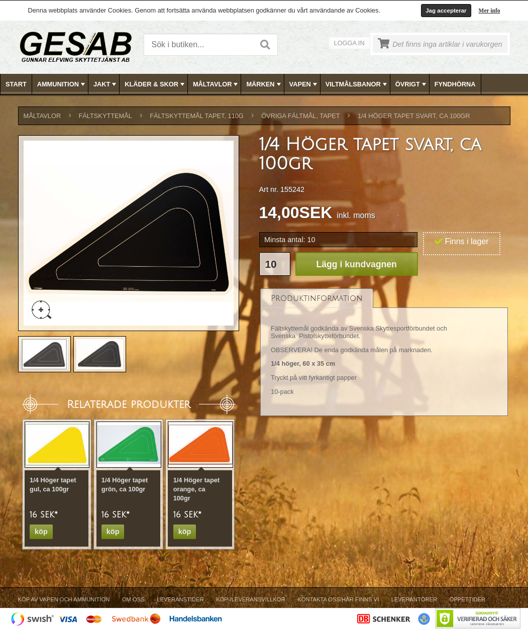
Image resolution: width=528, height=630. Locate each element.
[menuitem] (16, 84)
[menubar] (264, 84)
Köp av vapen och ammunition (64, 599)
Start (16, 84)
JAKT (105, 84)
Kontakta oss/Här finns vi (338, 599)
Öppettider (467, 599)
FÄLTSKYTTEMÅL (105, 116)
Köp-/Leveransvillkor (250, 599)
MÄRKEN (264, 84)
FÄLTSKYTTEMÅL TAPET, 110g (197, 116)
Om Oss (133, 599)
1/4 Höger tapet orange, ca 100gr (196, 489)
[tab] (316, 298)
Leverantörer (414, 599)
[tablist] (384, 352)
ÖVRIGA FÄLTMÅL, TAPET (300, 116)
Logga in (349, 43)
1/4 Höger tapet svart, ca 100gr (414, 116)
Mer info (489, 11)
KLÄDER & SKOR (155, 84)
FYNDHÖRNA (455, 84)
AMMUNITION (62, 84)
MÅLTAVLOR (216, 84)
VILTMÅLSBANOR (357, 84)
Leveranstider (180, 599)
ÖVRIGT (411, 84)
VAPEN (304, 84)
